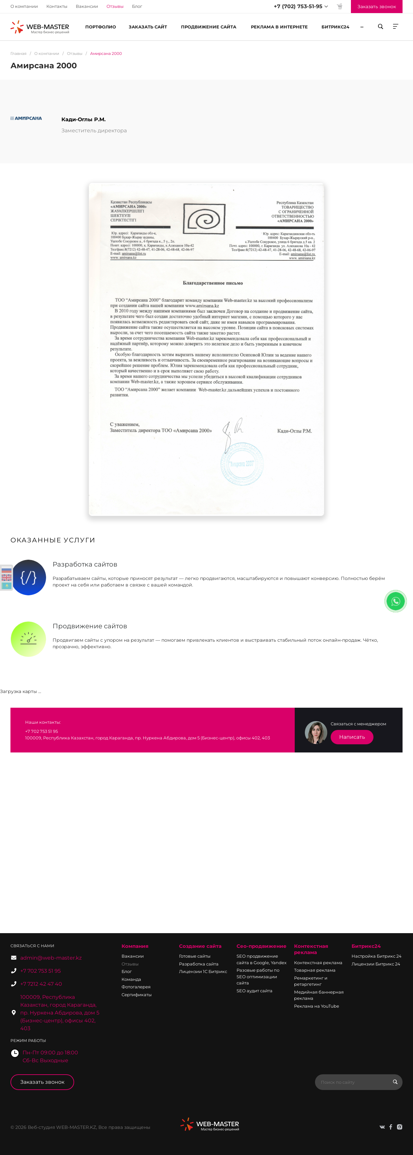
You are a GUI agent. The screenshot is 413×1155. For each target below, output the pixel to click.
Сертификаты (137, 994)
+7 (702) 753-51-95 (298, 6)
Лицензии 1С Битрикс (203, 971)
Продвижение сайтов (90, 626)
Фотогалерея (136, 986)
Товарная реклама (315, 970)
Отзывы (130, 963)
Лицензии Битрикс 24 (376, 963)
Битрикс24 (366, 946)
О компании (24, 6)
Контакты (56, 6)
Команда (131, 979)
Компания (135, 946)
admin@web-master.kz (51, 958)
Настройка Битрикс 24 (377, 956)
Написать (352, 737)
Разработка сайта (199, 963)
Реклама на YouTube (316, 1006)
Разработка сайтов (85, 564)
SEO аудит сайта (255, 990)
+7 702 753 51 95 (40, 971)
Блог (137, 6)
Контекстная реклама (311, 949)
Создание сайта (200, 946)
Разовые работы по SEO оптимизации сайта (258, 976)
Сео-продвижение (262, 946)
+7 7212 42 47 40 (41, 984)
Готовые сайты (194, 956)
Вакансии (87, 6)
